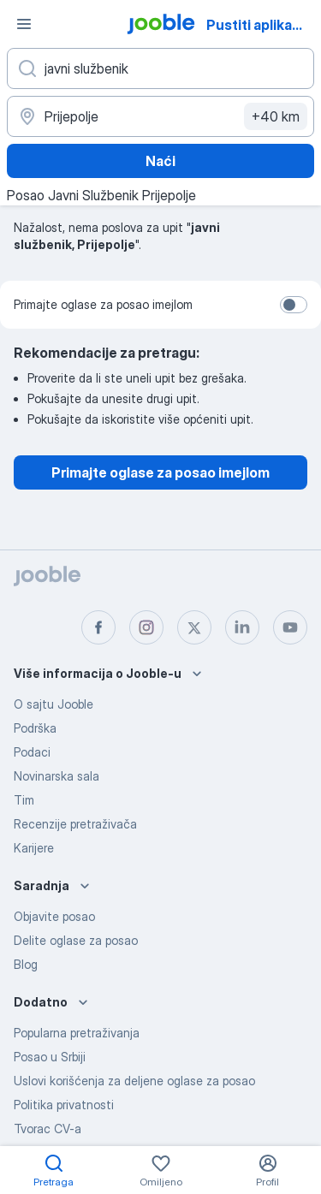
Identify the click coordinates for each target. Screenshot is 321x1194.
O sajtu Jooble (53, 704)
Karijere (34, 848)
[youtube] (290, 627)
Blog (26, 964)
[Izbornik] (24, 24)
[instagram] (146, 627)
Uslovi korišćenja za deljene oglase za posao (134, 1080)
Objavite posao (54, 916)
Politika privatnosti (64, 1104)
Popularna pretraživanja (77, 1032)
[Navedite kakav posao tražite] (160, 68)
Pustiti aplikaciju (261, 24)
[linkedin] (242, 627)
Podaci (32, 752)
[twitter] (194, 627)
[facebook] (98, 627)
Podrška (35, 728)
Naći (160, 160)
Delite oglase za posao (76, 940)
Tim (24, 800)
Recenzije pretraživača (75, 824)
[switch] (293, 304)
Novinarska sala (56, 776)
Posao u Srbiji (50, 1056)
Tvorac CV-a (47, 1128)
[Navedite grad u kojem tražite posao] (160, 116)
